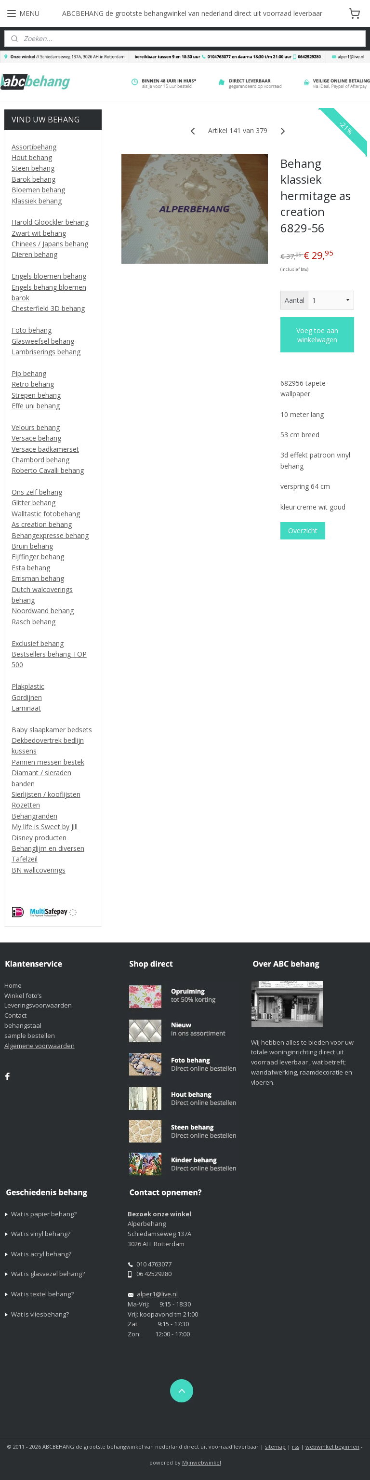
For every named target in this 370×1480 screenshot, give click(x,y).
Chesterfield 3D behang (48, 308)
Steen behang (33, 168)
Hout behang (32, 157)
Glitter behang (33, 502)
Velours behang (36, 427)
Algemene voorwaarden (39, 1045)
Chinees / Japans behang (50, 243)
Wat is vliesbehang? (40, 1314)
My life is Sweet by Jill (45, 826)
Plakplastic (28, 686)
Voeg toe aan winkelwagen (318, 335)
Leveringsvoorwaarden (38, 1005)
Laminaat (26, 708)
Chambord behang (40, 459)
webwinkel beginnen (332, 1446)
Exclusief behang (38, 643)
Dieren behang (34, 254)
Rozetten (26, 804)
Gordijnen (27, 697)
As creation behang (42, 524)
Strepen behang (36, 395)
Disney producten (39, 837)
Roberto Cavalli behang (48, 470)
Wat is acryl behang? (41, 1254)
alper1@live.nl (157, 1294)
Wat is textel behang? (42, 1294)
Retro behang (33, 384)
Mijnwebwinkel (201, 1462)
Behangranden (34, 816)
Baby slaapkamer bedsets (52, 729)
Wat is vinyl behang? (40, 1233)
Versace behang (36, 438)
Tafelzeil (25, 858)
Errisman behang (38, 578)
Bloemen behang (38, 189)
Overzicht (303, 530)
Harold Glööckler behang (50, 222)
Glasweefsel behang (43, 341)
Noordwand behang (43, 610)
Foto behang (32, 330)
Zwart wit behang (39, 233)
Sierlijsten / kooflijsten (46, 794)
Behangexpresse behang (50, 535)
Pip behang (29, 373)
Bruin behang (32, 546)
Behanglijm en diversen (48, 848)
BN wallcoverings (39, 870)
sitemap (275, 1446)
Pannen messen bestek (48, 762)
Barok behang (33, 179)
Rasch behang (33, 621)
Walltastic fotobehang (46, 513)
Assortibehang (34, 146)
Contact (15, 1015)
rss (295, 1446)
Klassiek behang (37, 200)
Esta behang (31, 567)
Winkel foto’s (23, 995)
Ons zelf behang (37, 492)
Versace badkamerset (45, 449)
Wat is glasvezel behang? (48, 1273)
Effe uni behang (36, 405)
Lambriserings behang (46, 351)
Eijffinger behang (38, 556)
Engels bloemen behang (49, 276)
